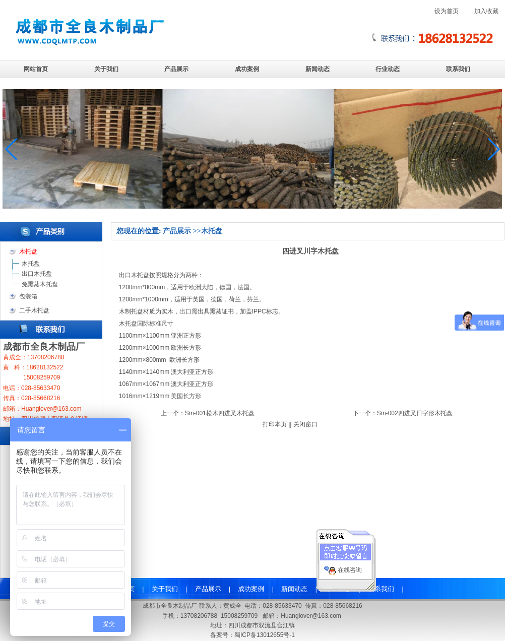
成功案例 (247, 69)
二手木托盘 (34, 310)
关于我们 (106, 69)
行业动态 (387, 69)
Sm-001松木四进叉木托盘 (220, 413)
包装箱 (28, 296)
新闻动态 (317, 69)
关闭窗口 (305, 424)
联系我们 (458, 69)
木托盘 (31, 263)
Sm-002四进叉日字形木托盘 (415, 413)
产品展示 (176, 69)
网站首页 (36, 69)
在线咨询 (350, 567)
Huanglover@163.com (311, 615)
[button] (493, 149)
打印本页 (275, 424)
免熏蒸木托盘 (40, 284)
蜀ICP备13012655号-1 (264, 634)
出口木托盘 (37, 273)
